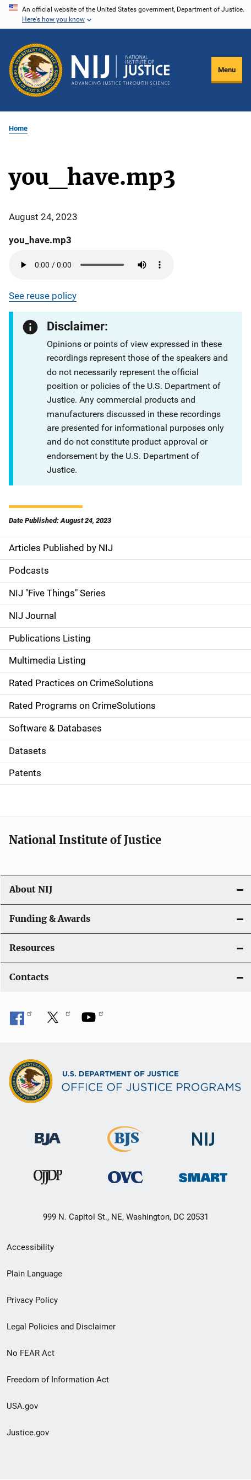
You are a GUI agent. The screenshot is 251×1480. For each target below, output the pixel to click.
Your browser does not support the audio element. (91, 265)
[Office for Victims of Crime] (125, 1177)
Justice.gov (28, 1433)
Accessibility (30, 1247)
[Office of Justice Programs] (36, 70)
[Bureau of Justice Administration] (48, 1134)
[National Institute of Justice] (203, 1134)
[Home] (121, 70)
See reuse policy (43, 295)
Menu (227, 70)
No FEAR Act (30, 1353)
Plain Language (34, 1274)
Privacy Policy (32, 1300)
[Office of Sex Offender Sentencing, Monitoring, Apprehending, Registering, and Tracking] (203, 1174)
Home (18, 128)
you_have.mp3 (40, 239)
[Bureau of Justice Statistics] (125, 1147)
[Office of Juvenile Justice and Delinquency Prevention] (48, 1179)
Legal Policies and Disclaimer (61, 1327)
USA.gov (22, 1406)
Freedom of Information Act (58, 1380)
